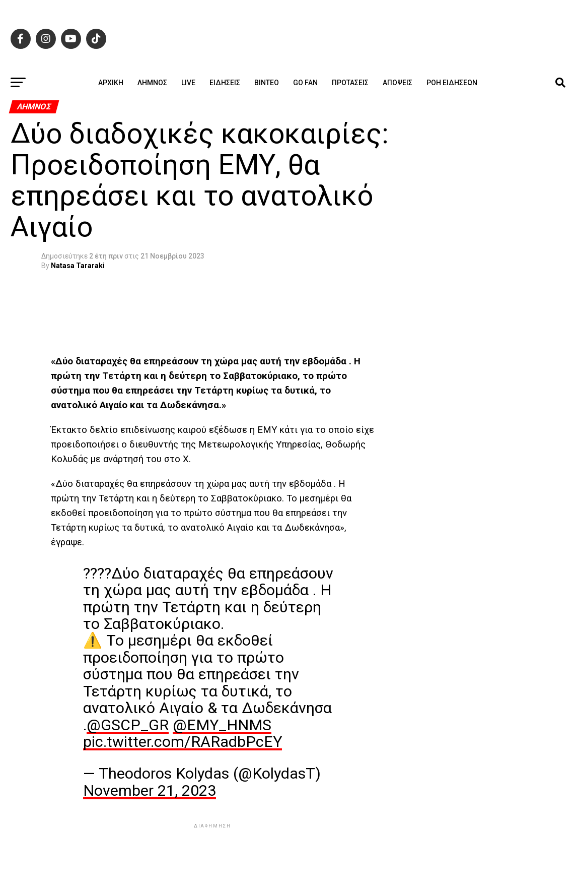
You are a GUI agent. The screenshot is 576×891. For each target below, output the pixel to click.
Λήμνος (152, 83)
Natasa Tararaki (78, 266)
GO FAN (305, 83)
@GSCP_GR (128, 725)
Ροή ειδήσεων (451, 83)
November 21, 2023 (149, 790)
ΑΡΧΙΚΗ (110, 83)
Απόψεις (397, 83)
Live (188, 83)
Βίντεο (266, 83)
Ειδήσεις (224, 83)
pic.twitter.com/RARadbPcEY (182, 741)
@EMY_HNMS (222, 725)
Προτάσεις (350, 83)
